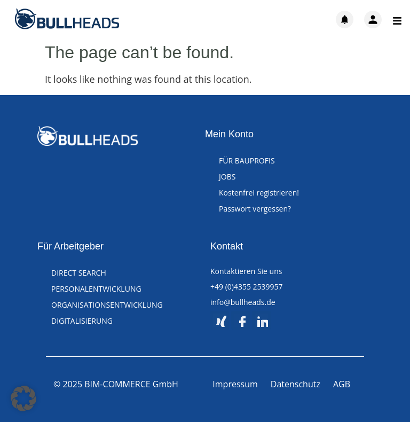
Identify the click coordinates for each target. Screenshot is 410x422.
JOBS (227, 176)
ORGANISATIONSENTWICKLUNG (107, 305)
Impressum (234, 384)
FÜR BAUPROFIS (247, 160)
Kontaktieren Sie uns (246, 271)
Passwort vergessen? (255, 209)
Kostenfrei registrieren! (259, 192)
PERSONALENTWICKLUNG (96, 289)
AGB (341, 384)
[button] (23, 398)
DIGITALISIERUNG (82, 321)
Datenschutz (295, 384)
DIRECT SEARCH (78, 273)
